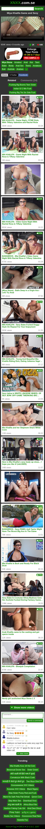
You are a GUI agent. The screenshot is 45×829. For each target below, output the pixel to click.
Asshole (11, 69)
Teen (37, 62)
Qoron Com (37, 797)
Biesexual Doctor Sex (16, 770)
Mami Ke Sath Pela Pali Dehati (16, 797)
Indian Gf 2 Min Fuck (22, 89)
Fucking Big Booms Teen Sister (22, 85)
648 (40, 45)
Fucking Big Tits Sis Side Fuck (22, 93)
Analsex (20, 69)
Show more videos (22, 707)
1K (31, 45)
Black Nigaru (32, 789)
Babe (4, 66)
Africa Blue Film (30, 805)
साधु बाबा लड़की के (14, 805)
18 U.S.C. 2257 (32, 827)
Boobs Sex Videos (12, 816)
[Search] (17, 9)
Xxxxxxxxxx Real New (31, 816)
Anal (26, 62)
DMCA (21, 827)
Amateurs (37, 66)
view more (22, 754)
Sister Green (32, 770)
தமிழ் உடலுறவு (29, 812)
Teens (28, 66)
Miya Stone (7, 62)
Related (12, 80)
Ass (31, 62)
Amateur (17, 62)
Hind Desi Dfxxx (34, 808)
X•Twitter (13, 75)
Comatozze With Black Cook (22, 778)
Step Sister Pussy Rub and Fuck (22, 793)
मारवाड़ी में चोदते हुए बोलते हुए (13, 781)
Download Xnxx (29, 801)
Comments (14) (29, 80)
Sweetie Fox (22, 820)
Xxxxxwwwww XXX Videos (22, 785)
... (26, 69)
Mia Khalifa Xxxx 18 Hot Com (22, 766)
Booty (11, 66)
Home (8, 827)
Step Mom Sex (14, 801)
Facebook (23, 75)
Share (4, 75)
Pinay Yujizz (14, 812)
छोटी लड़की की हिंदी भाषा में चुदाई (22, 774)
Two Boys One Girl (34, 781)
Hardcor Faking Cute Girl (14, 808)
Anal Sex (19, 66)
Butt (3, 69)
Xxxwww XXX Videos (16, 789)
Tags (15, 827)
